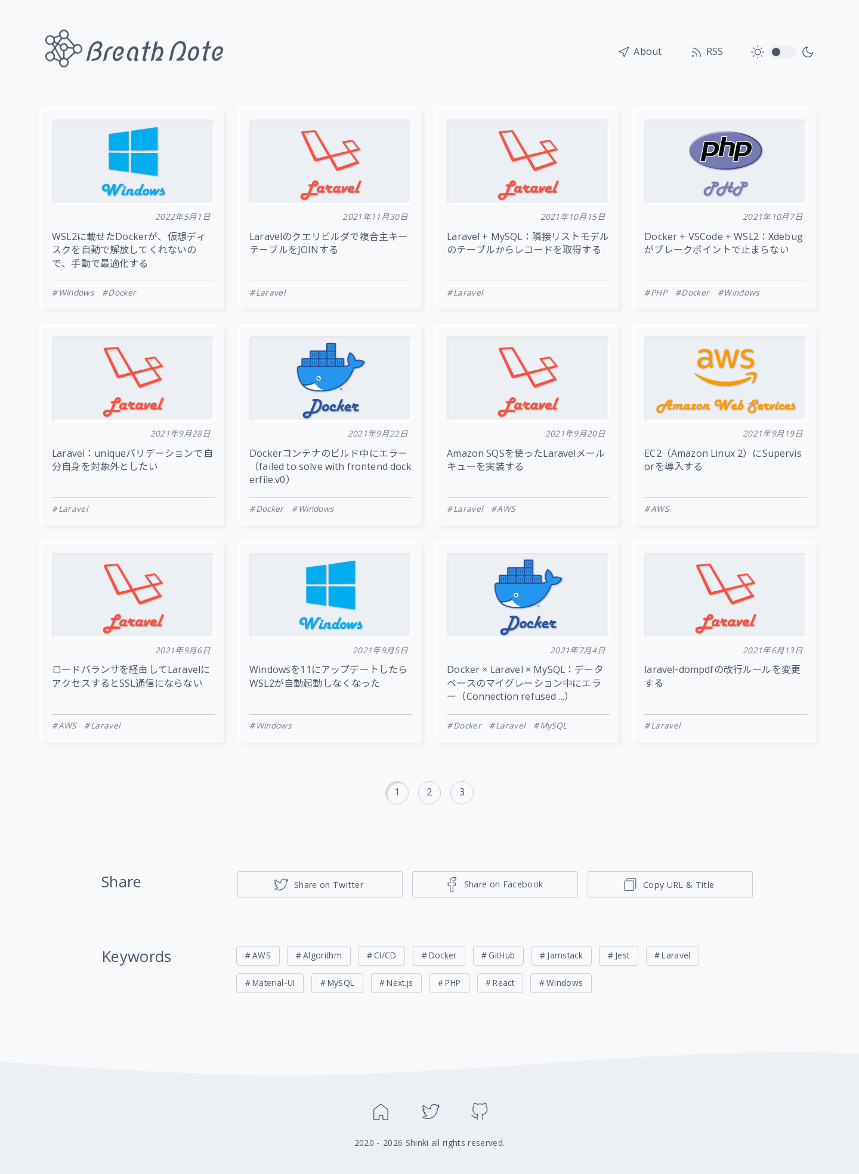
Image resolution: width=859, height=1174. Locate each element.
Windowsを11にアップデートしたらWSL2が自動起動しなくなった (328, 677)
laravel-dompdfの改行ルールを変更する (722, 677)
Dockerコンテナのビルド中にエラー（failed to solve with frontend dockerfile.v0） (330, 468)
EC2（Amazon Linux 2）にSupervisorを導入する (722, 461)
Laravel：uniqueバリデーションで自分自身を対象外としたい (132, 461)
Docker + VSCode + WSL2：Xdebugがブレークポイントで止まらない (723, 244)
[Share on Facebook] (494, 884)
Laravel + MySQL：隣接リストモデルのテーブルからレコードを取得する (528, 244)
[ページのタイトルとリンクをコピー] (670, 884)
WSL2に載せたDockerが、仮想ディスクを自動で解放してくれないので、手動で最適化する (129, 251)
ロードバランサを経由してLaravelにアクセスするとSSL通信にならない (131, 677)
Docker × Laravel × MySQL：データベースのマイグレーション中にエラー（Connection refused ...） (525, 684)
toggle (783, 52)
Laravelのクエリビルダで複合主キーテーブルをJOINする (328, 244)
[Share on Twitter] (320, 884)
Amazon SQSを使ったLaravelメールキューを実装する (526, 461)
